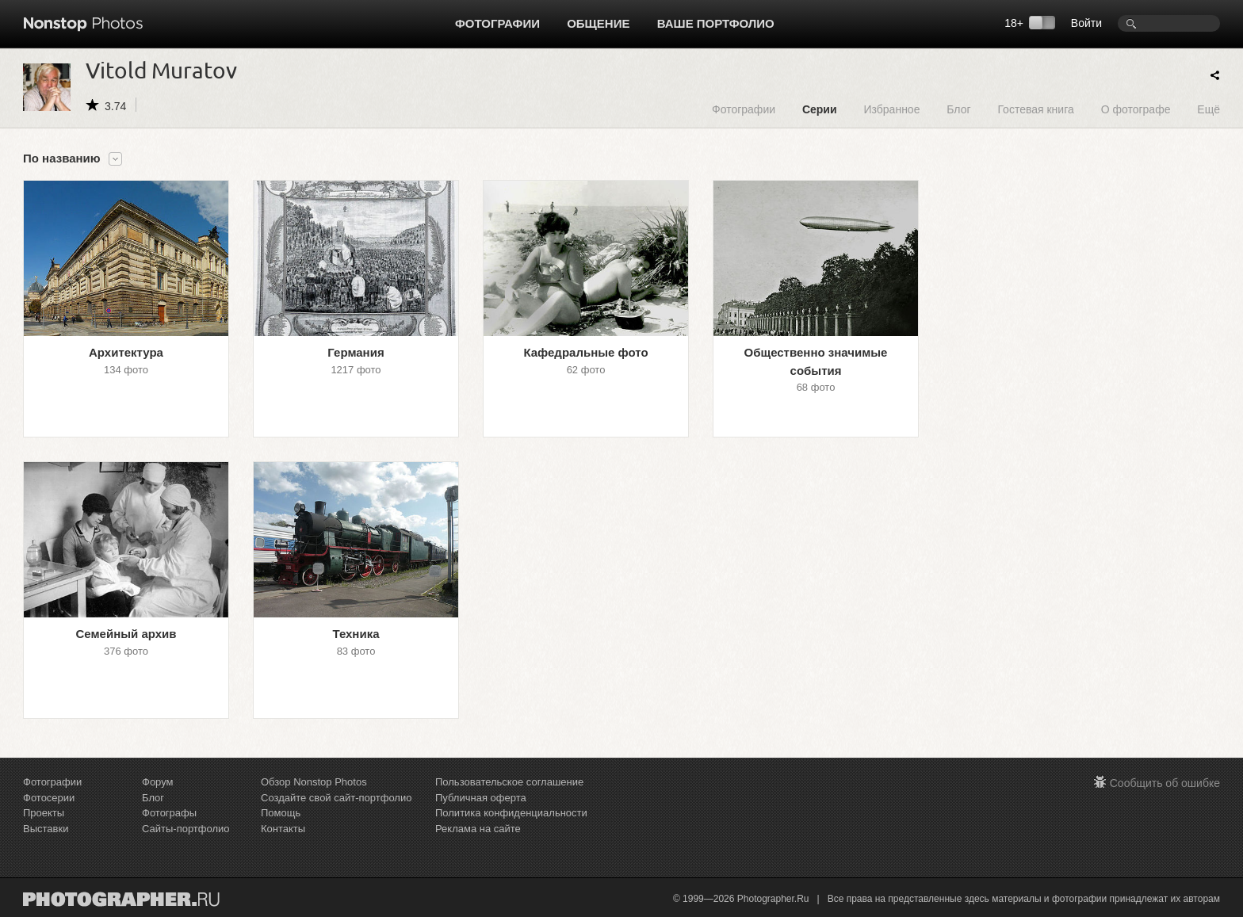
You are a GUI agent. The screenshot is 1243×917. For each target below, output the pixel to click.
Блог (958, 109)
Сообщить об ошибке (1165, 783)
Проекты (43, 813)
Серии (819, 109)
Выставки (45, 829)
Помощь (280, 813)
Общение (598, 23)
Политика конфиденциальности (511, 813)
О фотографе (1136, 109)
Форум (158, 782)
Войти (1086, 23)
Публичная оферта (480, 798)
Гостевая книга (1035, 109)
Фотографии (497, 23)
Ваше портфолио (715, 23)
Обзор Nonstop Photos (314, 782)
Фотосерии (49, 798)
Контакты (283, 829)
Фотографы (169, 813)
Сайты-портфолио (186, 829)
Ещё (1208, 109)
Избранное (891, 109)
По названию (62, 158)
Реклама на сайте (478, 829)
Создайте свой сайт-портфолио (336, 798)
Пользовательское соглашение (509, 782)
